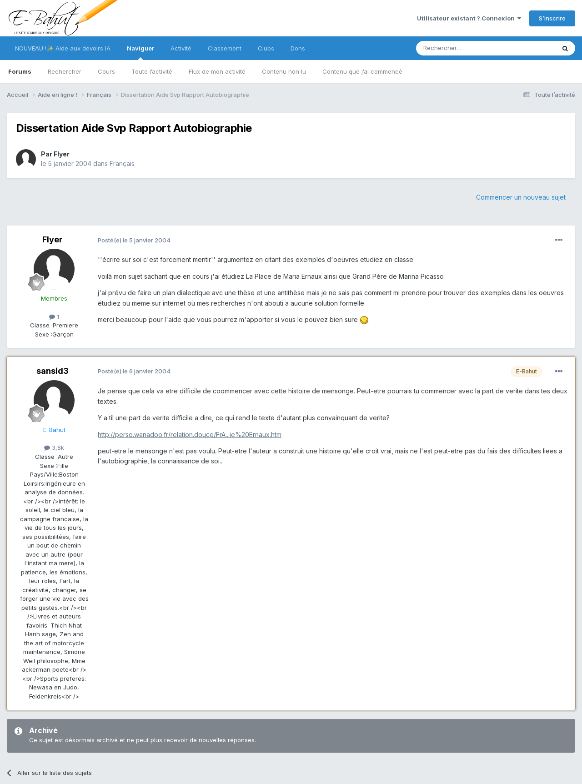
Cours (106, 71)
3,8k (54, 447)
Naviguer (140, 52)
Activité (181, 48)
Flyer (62, 154)
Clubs (266, 48)
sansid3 (52, 371)
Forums (19, 71)
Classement (224, 48)
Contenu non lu (284, 71)
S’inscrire (552, 18)
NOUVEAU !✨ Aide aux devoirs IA (62, 48)
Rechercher (64, 71)
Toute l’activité (151, 71)
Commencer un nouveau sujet (521, 197)
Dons (298, 48)
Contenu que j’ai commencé (362, 71)
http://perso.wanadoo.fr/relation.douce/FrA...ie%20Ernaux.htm (189, 434)
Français (122, 163)
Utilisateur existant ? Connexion (469, 18)
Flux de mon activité (217, 71)
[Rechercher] (465, 48)
